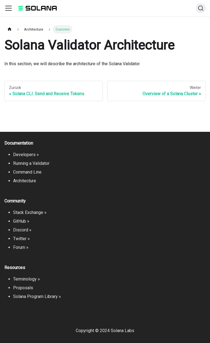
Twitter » (21, 238)
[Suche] (201, 8)
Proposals (23, 287)
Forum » (20, 247)
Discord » (22, 229)
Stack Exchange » (29, 212)
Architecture (24, 180)
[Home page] (9, 29)
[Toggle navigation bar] (8, 8)
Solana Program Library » (37, 296)
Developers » (26, 154)
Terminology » (26, 279)
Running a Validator (31, 163)
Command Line (27, 172)
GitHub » (21, 221)
